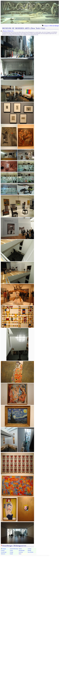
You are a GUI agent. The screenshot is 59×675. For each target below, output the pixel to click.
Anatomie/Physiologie (14, 548)
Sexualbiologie (3, 552)
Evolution (3, 550)
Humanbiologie (21, 550)
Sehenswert (3, 553)
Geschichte (21, 552)
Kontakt (11, 553)
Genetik (11, 550)
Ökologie (29, 550)
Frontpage (4, 548)
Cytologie (29, 548)
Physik (20, 553)
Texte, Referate (30, 552)
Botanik (20, 548)
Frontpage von (50, 25)
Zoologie (11, 552)
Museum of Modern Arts (8, 31)
